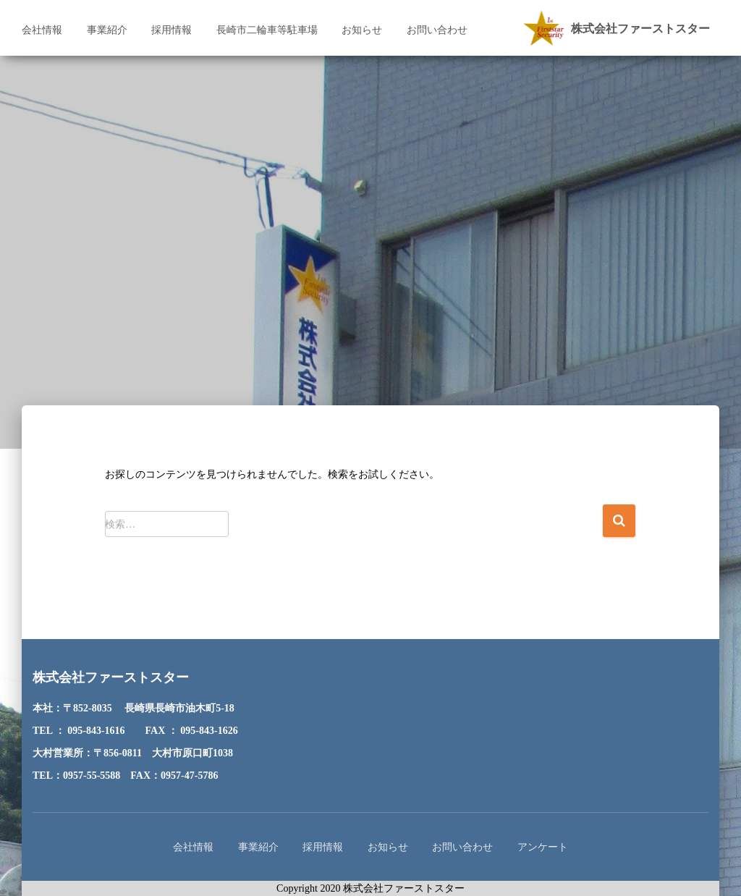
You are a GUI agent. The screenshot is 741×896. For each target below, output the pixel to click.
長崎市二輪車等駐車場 (267, 30)
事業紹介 (107, 30)
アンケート (542, 847)
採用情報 (171, 30)
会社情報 (42, 30)
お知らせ (362, 30)
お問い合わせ (437, 30)
